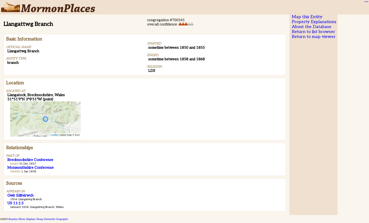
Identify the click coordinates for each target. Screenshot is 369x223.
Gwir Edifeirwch (20, 195)
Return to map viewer (314, 36)
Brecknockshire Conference (30, 160)
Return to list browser (313, 31)
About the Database (311, 26)
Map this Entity (307, 16)
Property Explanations (314, 21)
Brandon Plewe (16, 219)
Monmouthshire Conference (30, 167)
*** (366, 2)
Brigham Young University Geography (47, 219)
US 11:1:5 (15, 203)
